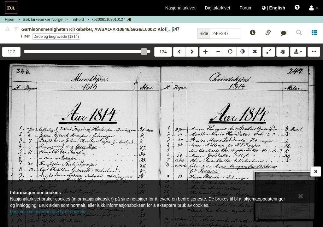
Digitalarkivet (217, 7)
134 (163, 51)
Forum (246, 7)
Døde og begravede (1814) (56, 36)
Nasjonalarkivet (180, 7)
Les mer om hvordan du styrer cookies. (48, 211)
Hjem (9, 19)
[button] (313, 8)
